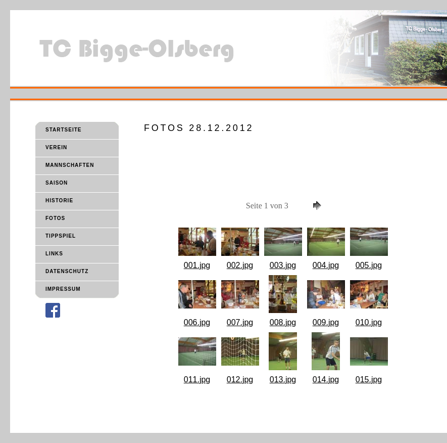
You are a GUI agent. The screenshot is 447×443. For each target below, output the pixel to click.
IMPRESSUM (63, 289)
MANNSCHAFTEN (69, 165)
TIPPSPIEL (60, 236)
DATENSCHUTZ (66, 271)
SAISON (56, 183)
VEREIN (56, 147)
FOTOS (55, 218)
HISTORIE (59, 200)
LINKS (54, 253)
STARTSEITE (63, 129)
